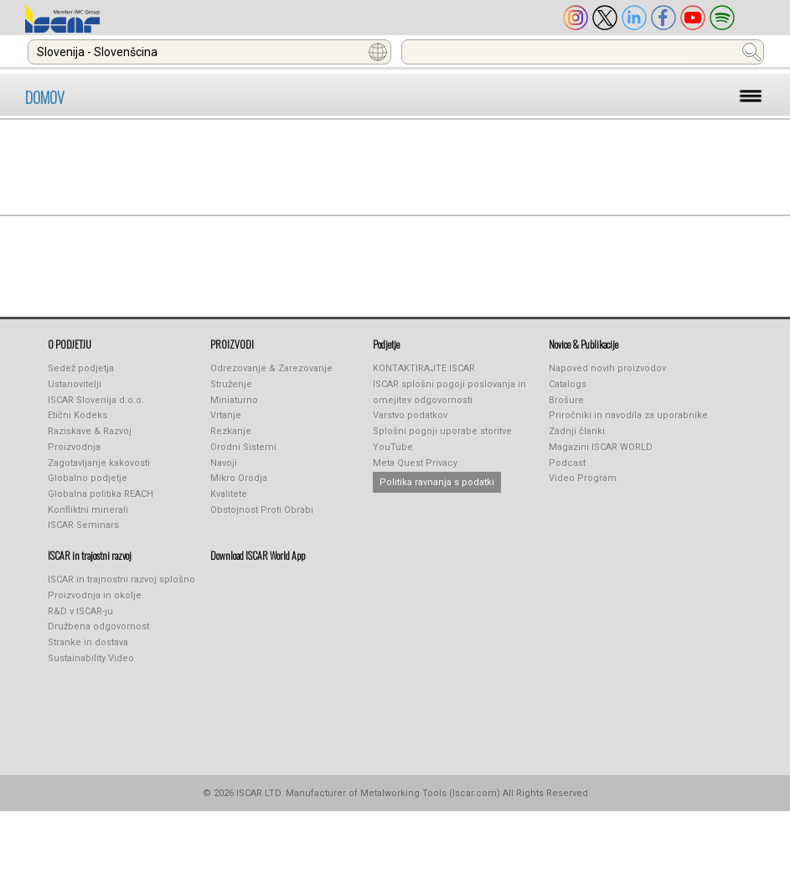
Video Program (583, 478)
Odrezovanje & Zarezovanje (271, 368)
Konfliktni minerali (88, 509)
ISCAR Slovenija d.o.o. (96, 400)
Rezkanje (230, 431)
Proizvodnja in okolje (95, 595)
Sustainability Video (91, 658)
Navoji (223, 463)
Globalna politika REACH (100, 494)
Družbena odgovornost (98, 626)
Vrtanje (225, 415)
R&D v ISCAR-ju (80, 611)
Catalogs (567, 384)
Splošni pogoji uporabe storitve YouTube (442, 439)
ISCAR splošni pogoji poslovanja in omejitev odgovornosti (449, 392)
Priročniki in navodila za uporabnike (628, 415)
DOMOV (45, 97)
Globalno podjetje (87, 478)
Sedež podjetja (81, 368)
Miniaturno (234, 400)
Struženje (231, 384)
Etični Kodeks (77, 415)
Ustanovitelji (74, 384)
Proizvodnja (74, 447)
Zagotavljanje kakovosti (99, 463)
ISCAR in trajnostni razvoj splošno (121, 579)
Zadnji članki (577, 431)
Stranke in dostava (88, 642)
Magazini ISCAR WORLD (601, 447)
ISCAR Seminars (83, 525)
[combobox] (209, 52)
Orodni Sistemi (243, 447)
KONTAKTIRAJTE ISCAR (424, 368)
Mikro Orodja (238, 478)
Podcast (567, 463)
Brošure (566, 400)
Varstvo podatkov (410, 415)
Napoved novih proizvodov (607, 368)
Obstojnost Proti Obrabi (261, 509)
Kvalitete (228, 494)
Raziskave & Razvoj (90, 431)
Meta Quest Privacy (415, 463)
